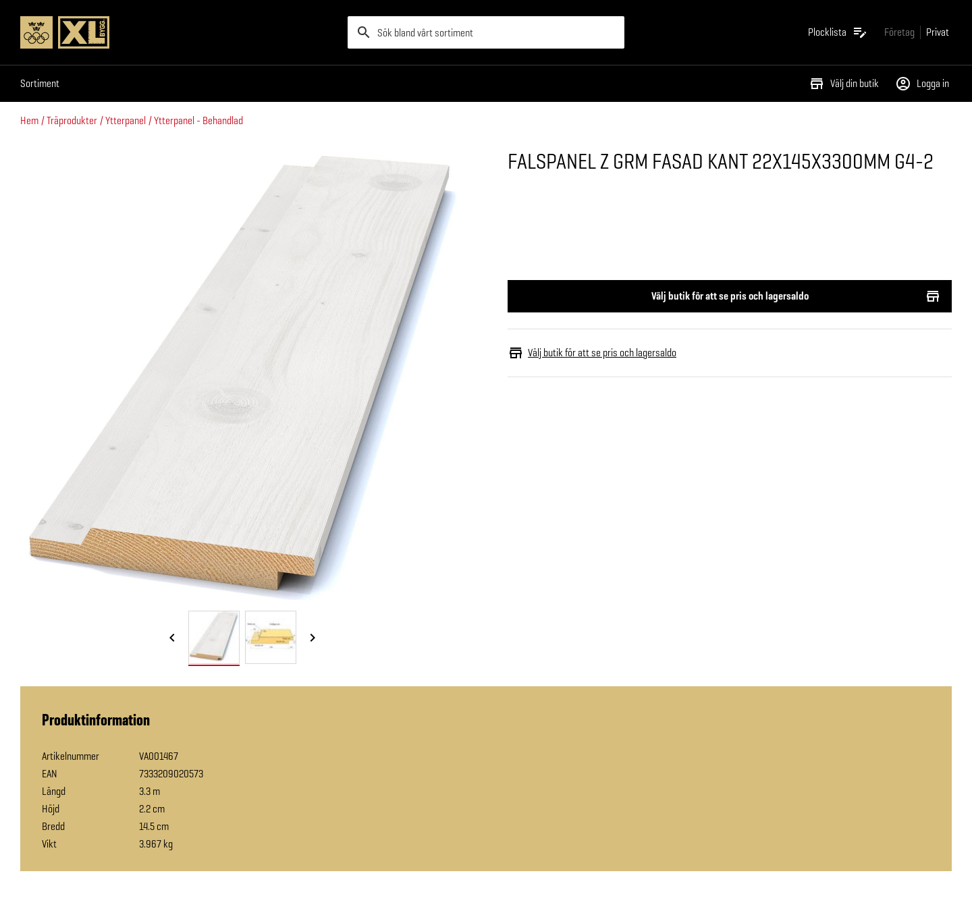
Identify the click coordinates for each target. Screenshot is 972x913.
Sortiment (39, 83)
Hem (29, 120)
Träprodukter (72, 120)
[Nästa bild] (312, 638)
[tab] (214, 637)
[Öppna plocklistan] (838, 32)
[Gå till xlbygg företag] (899, 32)
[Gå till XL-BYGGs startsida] (178, 32)
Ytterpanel (125, 120)
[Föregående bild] (172, 638)
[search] (486, 32)
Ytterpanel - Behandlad (198, 120)
